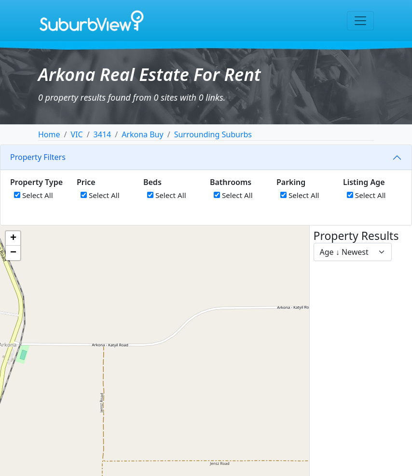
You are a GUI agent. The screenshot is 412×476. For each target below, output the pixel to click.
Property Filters (38, 157)
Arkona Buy (143, 134)
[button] (13, 238)
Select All (33, 195)
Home (49, 134)
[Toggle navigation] (360, 20)
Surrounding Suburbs (213, 134)
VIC (76, 134)
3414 (102, 134)
